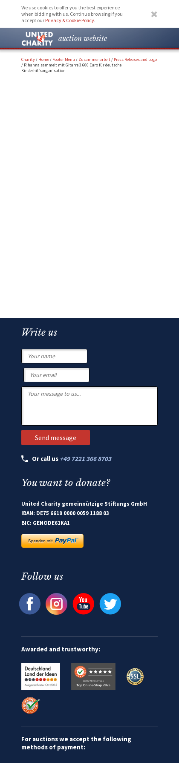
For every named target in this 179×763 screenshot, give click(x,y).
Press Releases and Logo (135, 59)
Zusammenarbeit (94, 59)
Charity (28, 59)
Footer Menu (63, 59)
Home (43, 59)
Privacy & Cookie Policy (69, 20)
